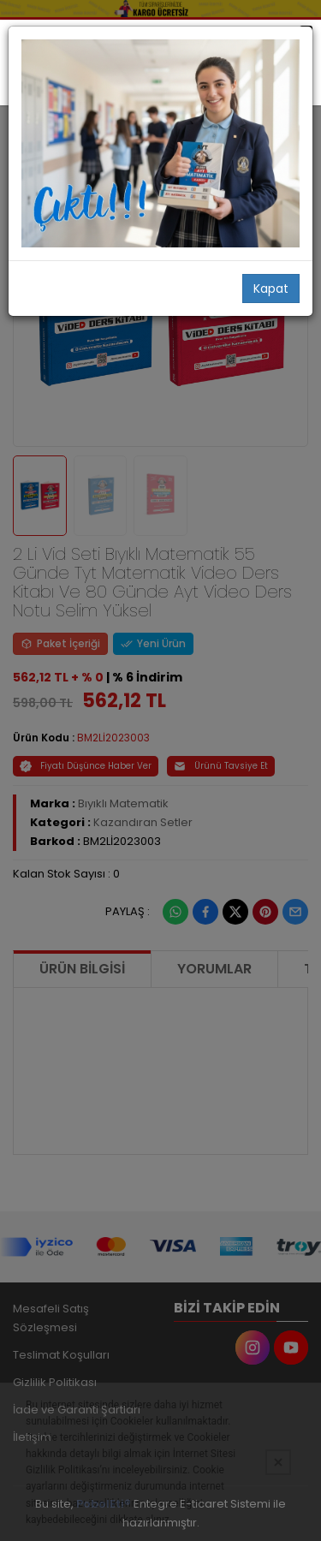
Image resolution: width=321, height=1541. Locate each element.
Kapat (270, 288)
